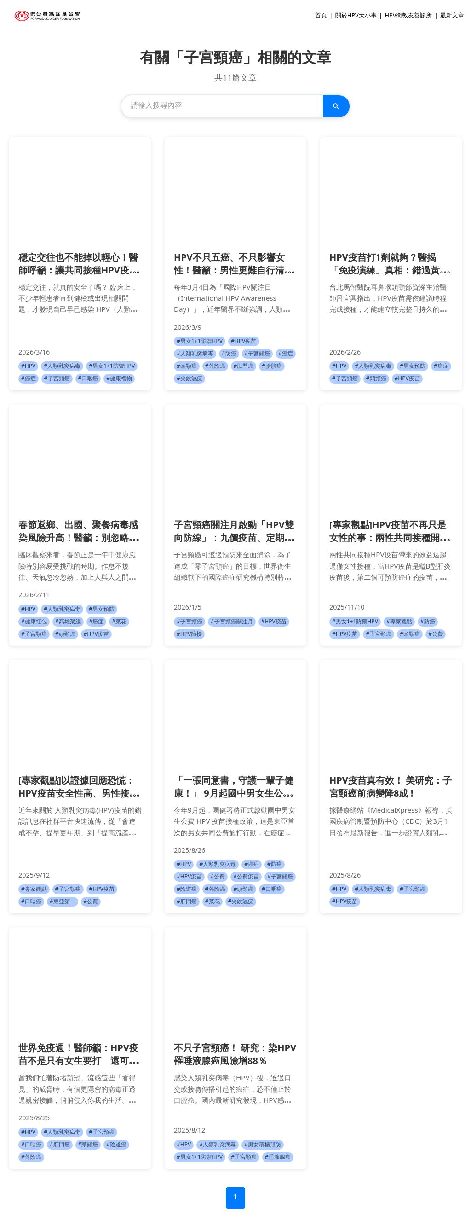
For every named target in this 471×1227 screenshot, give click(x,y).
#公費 (435, 634)
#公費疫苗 (246, 877)
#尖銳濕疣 (189, 379)
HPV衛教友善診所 (408, 16)
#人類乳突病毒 (62, 366)
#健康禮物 (119, 379)
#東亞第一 (62, 902)
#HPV (28, 366)
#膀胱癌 (272, 366)
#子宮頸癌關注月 (232, 622)
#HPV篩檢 (189, 634)
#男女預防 (412, 366)
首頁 (321, 16)
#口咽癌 (88, 379)
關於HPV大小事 (356, 16)
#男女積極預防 (262, 1145)
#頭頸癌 (187, 366)
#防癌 (229, 354)
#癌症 (28, 379)
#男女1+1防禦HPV (112, 366)
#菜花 (119, 622)
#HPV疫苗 (243, 341)
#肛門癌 (244, 366)
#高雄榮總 (68, 622)
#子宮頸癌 (57, 379)
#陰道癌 (187, 889)
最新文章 (452, 16)
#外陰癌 (215, 366)
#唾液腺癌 (278, 1157)
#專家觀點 (399, 622)
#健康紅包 (34, 622)
